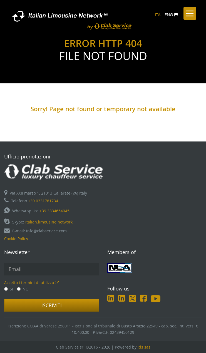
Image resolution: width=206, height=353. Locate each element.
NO (23, 289)
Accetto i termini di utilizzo (31, 282)
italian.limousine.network (49, 222)
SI (8, 289)
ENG (169, 14)
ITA (158, 14)
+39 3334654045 (54, 210)
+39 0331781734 (43, 200)
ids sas (144, 347)
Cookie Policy (16, 238)
